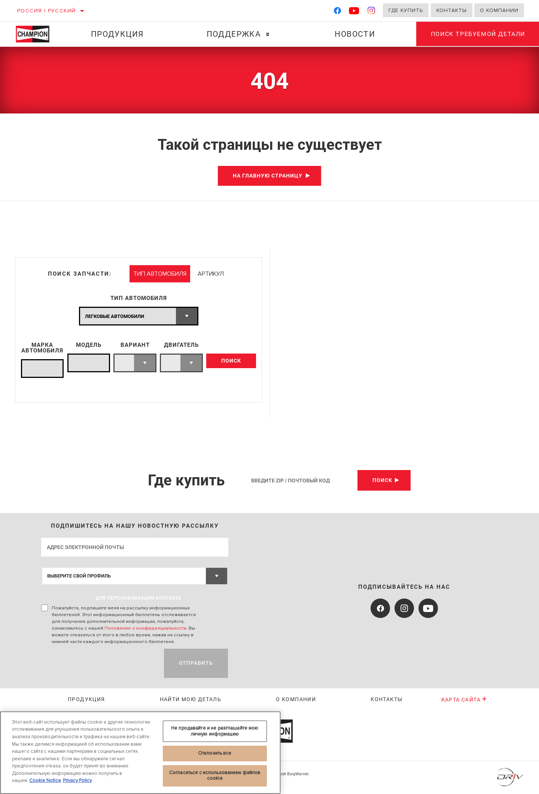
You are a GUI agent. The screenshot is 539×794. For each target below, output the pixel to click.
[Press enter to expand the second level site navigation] (267, 34)
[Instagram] (371, 12)
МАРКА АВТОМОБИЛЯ (42, 348)
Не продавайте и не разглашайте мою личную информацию (214, 731)
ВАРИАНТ (135, 345)
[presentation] (98, 663)
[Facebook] (337, 12)
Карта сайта (464, 700)
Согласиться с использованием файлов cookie (215, 776)
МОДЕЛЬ (88, 345)
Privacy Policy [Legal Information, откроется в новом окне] (77, 781)
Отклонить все (215, 753)
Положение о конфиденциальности (145, 628)
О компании (499, 10)
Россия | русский (46, 10)
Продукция (117, 34)
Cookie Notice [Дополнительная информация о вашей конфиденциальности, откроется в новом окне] (45, 781)
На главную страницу (267, 176)
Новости (354, 34)
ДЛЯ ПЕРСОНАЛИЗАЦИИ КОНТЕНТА (138, 598)
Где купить (406, 10)
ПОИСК (231, 361)
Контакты (451, 10)
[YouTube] (354, 12)
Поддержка (233, 34)
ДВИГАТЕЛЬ (181, 345)
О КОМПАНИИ (296, 699)
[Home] (37, 34)
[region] (140, 752)
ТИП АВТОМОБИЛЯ (138, 298)
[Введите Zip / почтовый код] (302, 480)
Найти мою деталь (190, 699)
